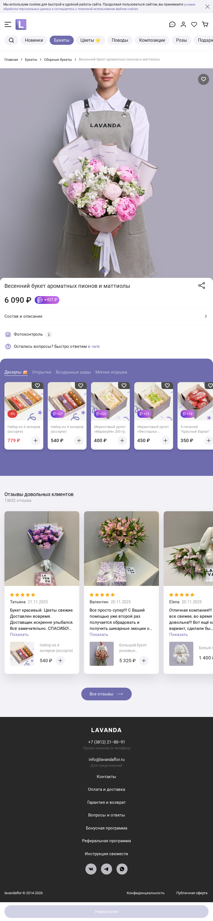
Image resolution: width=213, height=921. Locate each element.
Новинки (34, 40)
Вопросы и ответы (106, 815)
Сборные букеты (58, 60)
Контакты (106, 776)
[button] (103, 271)
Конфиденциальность (146, 893)
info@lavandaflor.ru (107, 759)
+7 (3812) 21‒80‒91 (106, 742)
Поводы (120, 40)
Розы (181, 40)
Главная (11, 60)
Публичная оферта (191, 893)
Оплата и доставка (106, 789)
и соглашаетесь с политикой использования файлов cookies (106, 9)
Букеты (61, 40)
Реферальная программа (106, 840)
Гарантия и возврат (106, 802)
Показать (19, 634)
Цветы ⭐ (90, 40)
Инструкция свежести (106, 853)
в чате (94, 346)
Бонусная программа (106, 828)
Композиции (152, 40)
